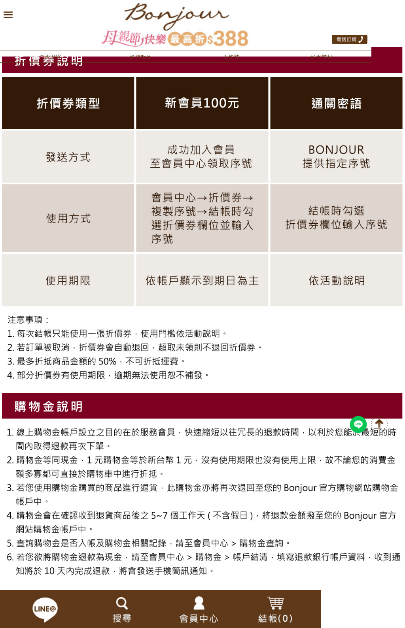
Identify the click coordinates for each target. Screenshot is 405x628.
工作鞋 (231, 57)
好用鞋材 (321, 57)
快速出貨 (50, 57)
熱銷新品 (140, 57)
